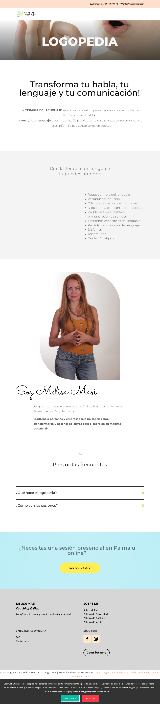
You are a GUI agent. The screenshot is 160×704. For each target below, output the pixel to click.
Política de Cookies (94, 618)
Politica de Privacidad (95, 614)
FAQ (18, 637)
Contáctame (96, 652)
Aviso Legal (102, 672)
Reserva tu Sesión (80, 567)
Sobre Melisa (90, 610)
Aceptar (90, 698)
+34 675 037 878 (110, 3)
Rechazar (70, 698)
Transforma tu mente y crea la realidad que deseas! (43, 614)
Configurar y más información (94, 691)
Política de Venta (92, 622)
